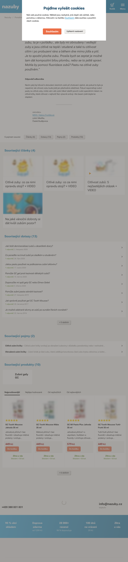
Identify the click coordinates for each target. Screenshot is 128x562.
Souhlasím (69, 18)
